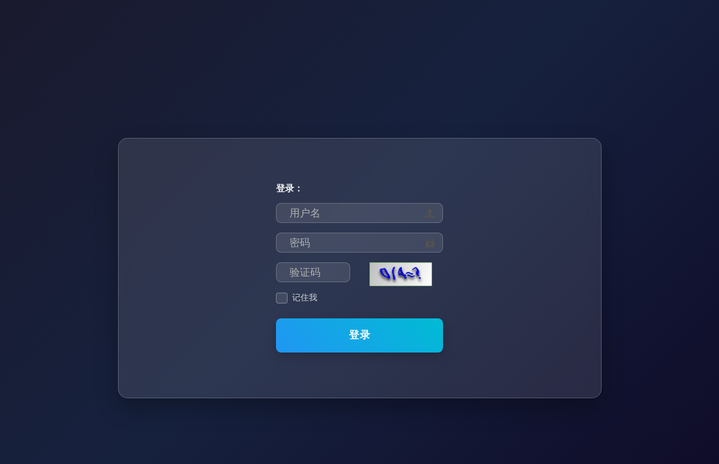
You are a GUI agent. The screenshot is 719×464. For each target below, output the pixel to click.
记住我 (304, 298)
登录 (360, 334)
